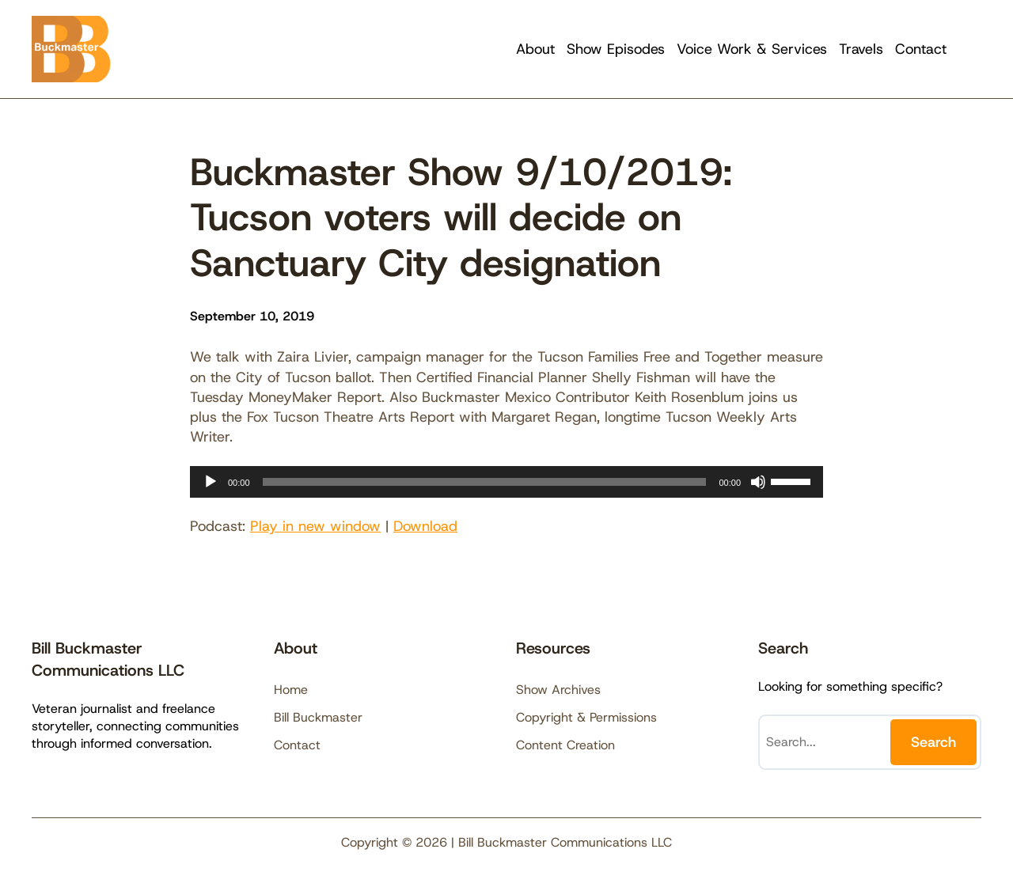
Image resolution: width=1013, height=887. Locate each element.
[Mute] (758, 482)
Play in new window (315, 526)
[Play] (210, 482)
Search (933, 742)
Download (425, 526)
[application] (506, 482)
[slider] (485, 482)
